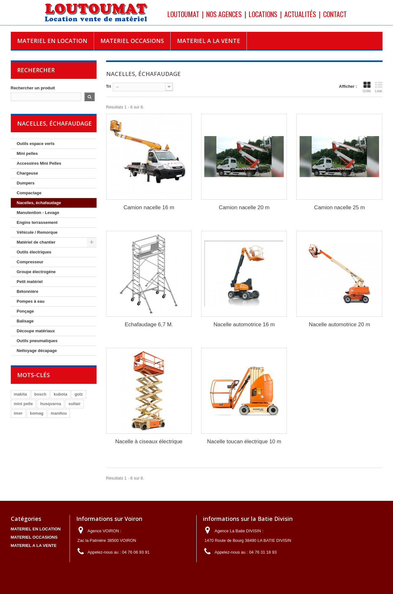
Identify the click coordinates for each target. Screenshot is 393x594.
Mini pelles (27, 153)
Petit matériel (30, 281)
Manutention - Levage (38, 212)
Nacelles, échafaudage (39, 202)
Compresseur (30, 261)
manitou (59, 413)
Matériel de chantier (36, 242)
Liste (379, 87)
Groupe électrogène (36, 271)
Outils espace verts (36, 143)
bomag (37, 413)
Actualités (300, 14)
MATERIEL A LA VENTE (208, 41)
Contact (335, 14)
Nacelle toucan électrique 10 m (244, 442)
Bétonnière (27, 291)
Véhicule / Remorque (37, 232)
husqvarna (50, 403)
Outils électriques (34, 252)
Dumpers (26, 183)
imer (18, 413)
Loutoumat (183, 14)
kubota (60, 394)
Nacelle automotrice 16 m (244, 324)
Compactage (29, 192)
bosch (40, 394)
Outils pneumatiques (37, 340)
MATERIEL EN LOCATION (52, 41)
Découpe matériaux (36, 330)
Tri (108, 86)
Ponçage (25, 311)
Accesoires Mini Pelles (39, 163)
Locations (263, 14)
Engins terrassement (37, 222)
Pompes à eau (30, 301)
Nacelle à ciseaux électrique (149, 442)
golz (79, 394)
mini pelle (23, 403)
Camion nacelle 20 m (244, 207)
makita (20, 394)
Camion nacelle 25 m (339, 207)
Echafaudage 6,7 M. (149, 324)
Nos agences (224, 14)
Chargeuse (27, 173)
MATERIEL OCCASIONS (132, 41)
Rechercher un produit (33, 88)
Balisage (25, 321)
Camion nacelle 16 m (149, 207)
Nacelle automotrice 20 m (339, 324)
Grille (367, 87)
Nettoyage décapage (37, 350)
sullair (74, 403)
